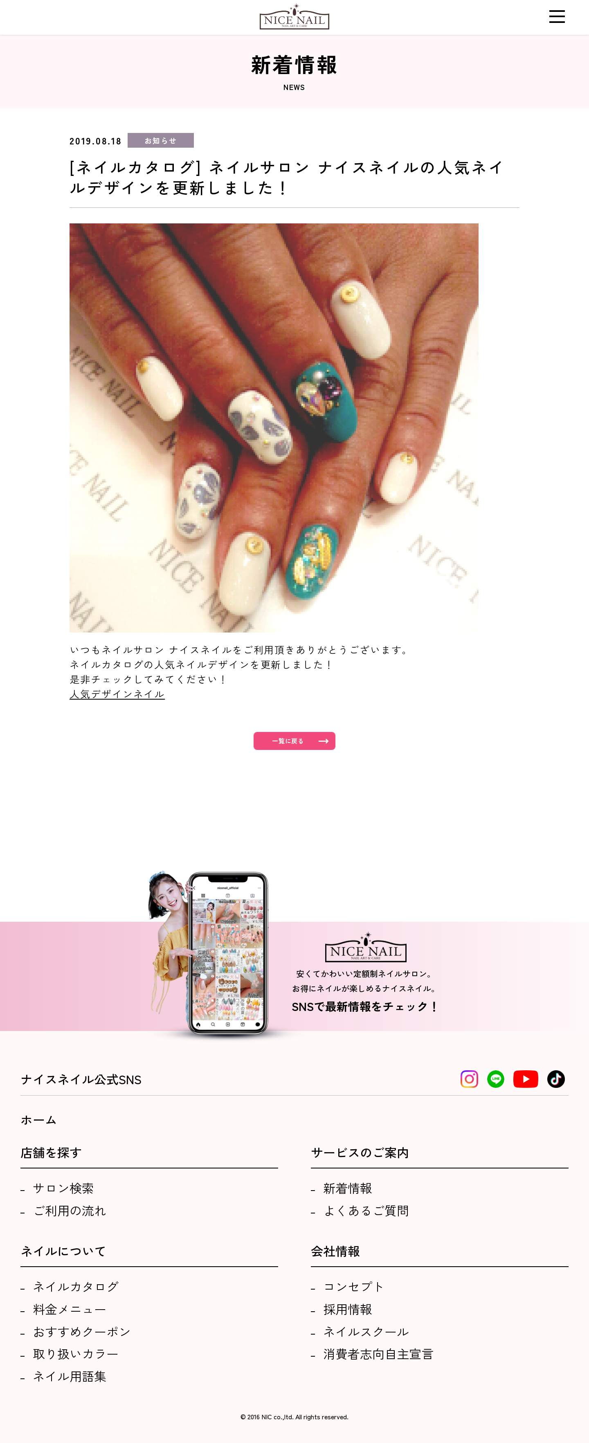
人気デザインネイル (117, 694)
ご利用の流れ (69, 1210)
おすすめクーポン (82, 1331)
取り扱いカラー (76, 1353)
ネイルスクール (366, 1331)
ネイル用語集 (69, 1376)
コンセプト (353, 1286)
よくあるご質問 (366, 1210)
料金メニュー (69, 1309)
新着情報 (347, 1188)
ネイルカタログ (76, 1286)
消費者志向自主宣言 (378, 1353)
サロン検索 (63, 1188)
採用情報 (347, 1309)
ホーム (38, 1119)
